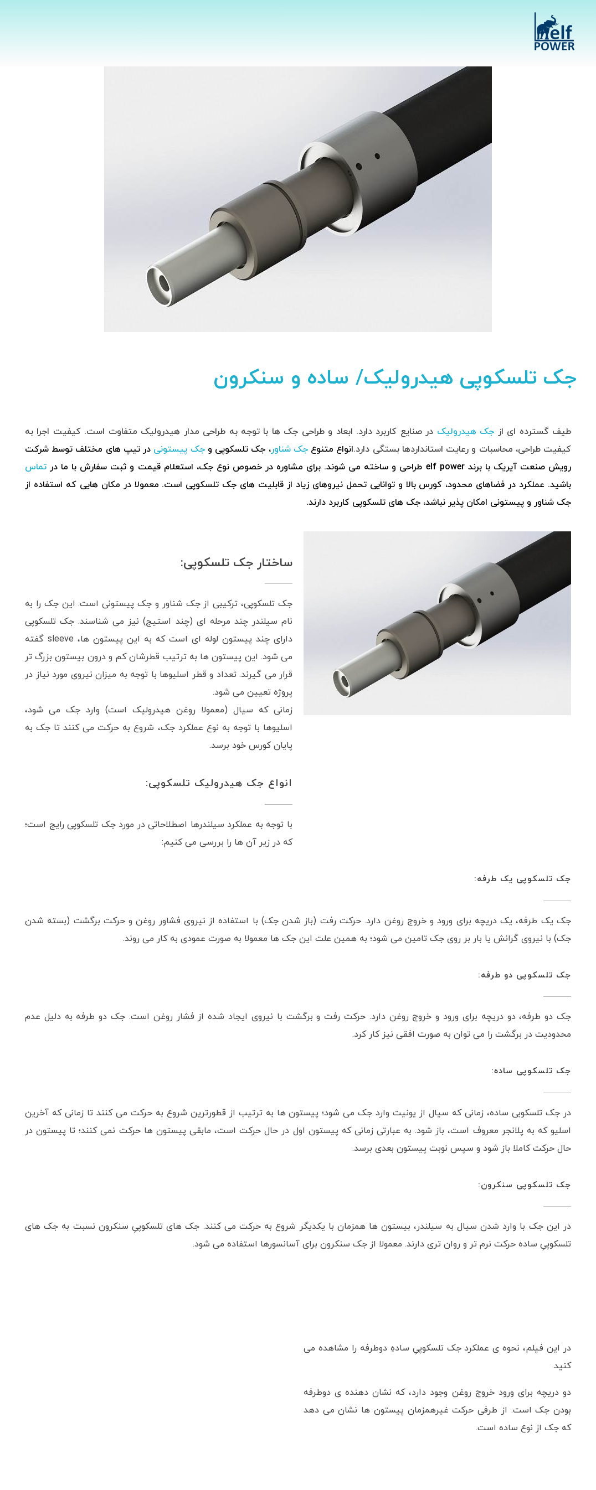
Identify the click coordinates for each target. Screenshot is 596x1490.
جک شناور (289, 449)
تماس (37, 467)
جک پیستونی (178, 449)
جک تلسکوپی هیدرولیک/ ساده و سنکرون (395, 378)
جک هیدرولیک (465, 432)
